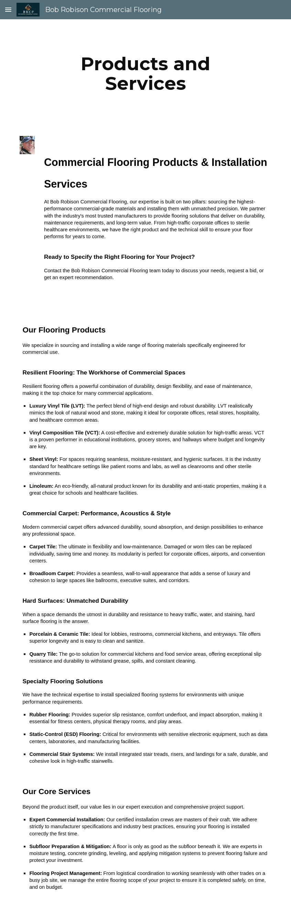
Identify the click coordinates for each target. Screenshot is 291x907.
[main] (145, 73)
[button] (8, 9)
